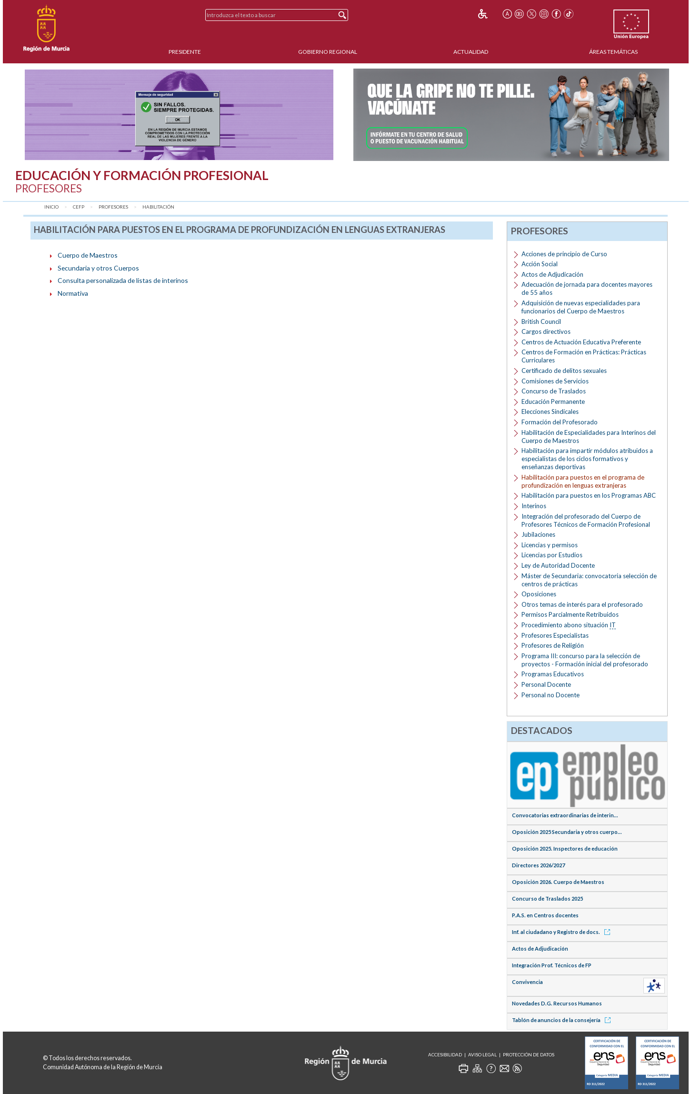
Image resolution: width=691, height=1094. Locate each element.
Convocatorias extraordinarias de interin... (565, 815)
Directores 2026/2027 (538, 865)
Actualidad (470, 51)
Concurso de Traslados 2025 (547, 898)
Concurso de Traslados (553, 391)
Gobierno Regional (327, 51)
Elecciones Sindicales (550, 411)
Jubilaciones (538, 534)
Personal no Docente (550, 695)
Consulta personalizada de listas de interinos (123, 280)
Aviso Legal (482, 1054)
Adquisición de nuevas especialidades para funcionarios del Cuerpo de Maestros (580, 307)
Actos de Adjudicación (552, 274)
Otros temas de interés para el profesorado (582, 604)
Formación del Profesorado (559, 422)
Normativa (73, 293)
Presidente (185, 51)
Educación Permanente (553, 401)
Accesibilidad (445, 1054)
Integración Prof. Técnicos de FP (551, 965)
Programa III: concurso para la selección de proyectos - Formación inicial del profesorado (584, 660)
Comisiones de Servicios (555, 381)
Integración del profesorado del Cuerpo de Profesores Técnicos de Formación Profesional (585, 520)
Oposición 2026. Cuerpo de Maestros (558, 882)
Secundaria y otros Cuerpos (98, 268)
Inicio (51, 207)
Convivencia (527, 982)
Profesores (113, 207)
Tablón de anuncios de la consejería (563, 1020)
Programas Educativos (552, 674)
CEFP (78, 207)
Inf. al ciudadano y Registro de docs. (562, 932)
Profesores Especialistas (555, 635)
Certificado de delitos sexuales (564, 370)
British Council (541, 321)
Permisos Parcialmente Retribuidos (570, 614)
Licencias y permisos (549, 545)
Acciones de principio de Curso (564, 254)
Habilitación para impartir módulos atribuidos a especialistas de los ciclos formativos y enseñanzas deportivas (587, 459)
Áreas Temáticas (613, 51)
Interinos (533, 506)
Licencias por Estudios (551, 555)
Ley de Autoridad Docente (558, 565)
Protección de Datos (528, 1054)
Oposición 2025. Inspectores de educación (565, 848)
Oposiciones (538, 594)
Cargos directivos (546, 331)
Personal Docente (546, 684)
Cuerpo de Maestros (88, 255)
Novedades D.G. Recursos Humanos (557, 1003)
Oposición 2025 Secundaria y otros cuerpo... (567, 832)
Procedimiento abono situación (568, 625)
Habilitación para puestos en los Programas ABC (588, 495)
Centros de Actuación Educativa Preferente (581, 342)
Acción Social (539, 264)
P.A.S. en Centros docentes (545, 915)
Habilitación (158, 207)
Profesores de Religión (552, 645)
